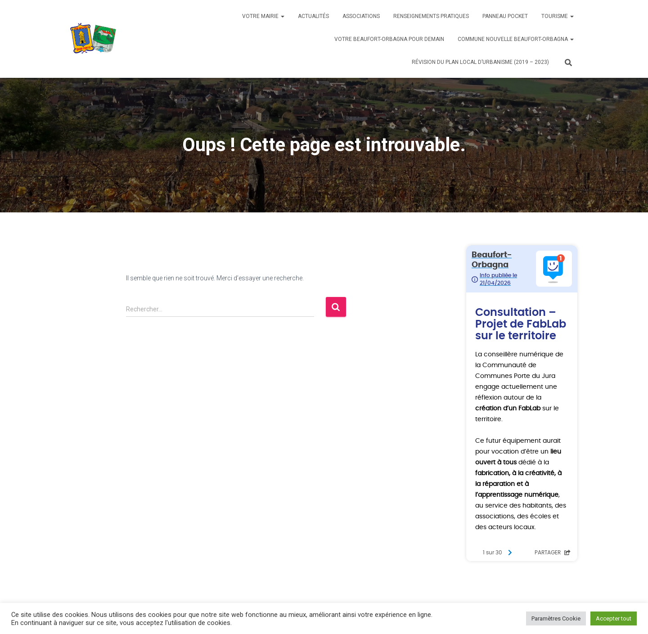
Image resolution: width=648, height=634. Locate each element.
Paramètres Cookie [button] (555, 618)
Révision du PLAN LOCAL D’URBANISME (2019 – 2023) (480, 62)
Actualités (313, 16)
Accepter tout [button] (613, 618)
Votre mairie (263, 16)
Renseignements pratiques (431, 16)
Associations (361, 16)
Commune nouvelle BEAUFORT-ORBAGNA (516, 39)
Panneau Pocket (505, 16)
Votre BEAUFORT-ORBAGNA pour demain (389, 39)
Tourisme (557, 16)
